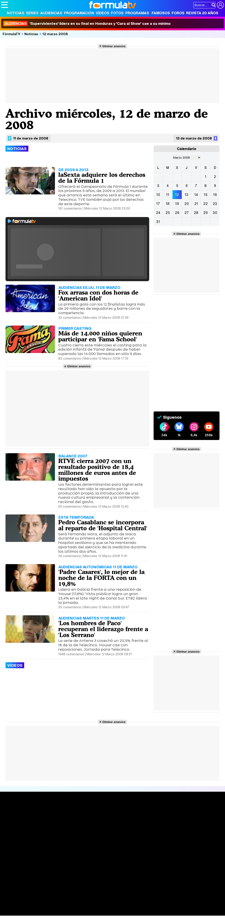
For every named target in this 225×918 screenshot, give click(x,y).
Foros (178, 13)
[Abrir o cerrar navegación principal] (4, 5)
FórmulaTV (11, 33)
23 (215, 203)
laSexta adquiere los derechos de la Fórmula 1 (101, 177)
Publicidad (150, 864)
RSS (181, 864)
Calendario (56, 817)
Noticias (15, 13)
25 (167, 212)
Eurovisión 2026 (147, 826)
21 (196, 203)
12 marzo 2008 (55, 33)
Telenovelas (147, 832)
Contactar (167, 864)
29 (205, 212)
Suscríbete (189, 828)
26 (177, 212)
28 (196, 212)
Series (32, 13)
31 (158, 221)
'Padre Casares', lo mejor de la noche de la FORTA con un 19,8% (101, 577)
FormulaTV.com (13, 872)
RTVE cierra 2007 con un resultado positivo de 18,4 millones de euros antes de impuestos (97, 469)
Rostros (186, 812)
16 (215, 194)
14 (196, 194)
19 (177, 203)
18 (167, 203)
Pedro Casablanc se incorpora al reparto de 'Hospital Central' (102, 525)
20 (186, 203)
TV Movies (55, 827)
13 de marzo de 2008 (194, 138)
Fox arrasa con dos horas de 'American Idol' (98, 295)
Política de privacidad (62, 864)
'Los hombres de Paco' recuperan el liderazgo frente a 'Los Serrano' (103, 628)
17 (158, 203)
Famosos (161, 13)
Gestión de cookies (125, 864)
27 (186, 212)
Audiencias (51, 13)
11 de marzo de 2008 (30, 138)
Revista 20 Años (202, 13)
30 (215, 212)
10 (158, 194)
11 (167, 194)
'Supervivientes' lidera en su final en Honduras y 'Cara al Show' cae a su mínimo (87, 23)
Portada (11, 812)
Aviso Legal (36, 864)
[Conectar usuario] (220, 5)
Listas (52, 822)
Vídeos (102, 13)
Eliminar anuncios (113, 46)
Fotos (117, 13)
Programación (79, 13)
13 (186, 194)
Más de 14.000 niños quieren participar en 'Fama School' (100, 336)
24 (158, 212)
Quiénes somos (13, 864)
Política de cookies (94, 864)
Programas (137, 13)
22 (205, 203)
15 (205, 194)
